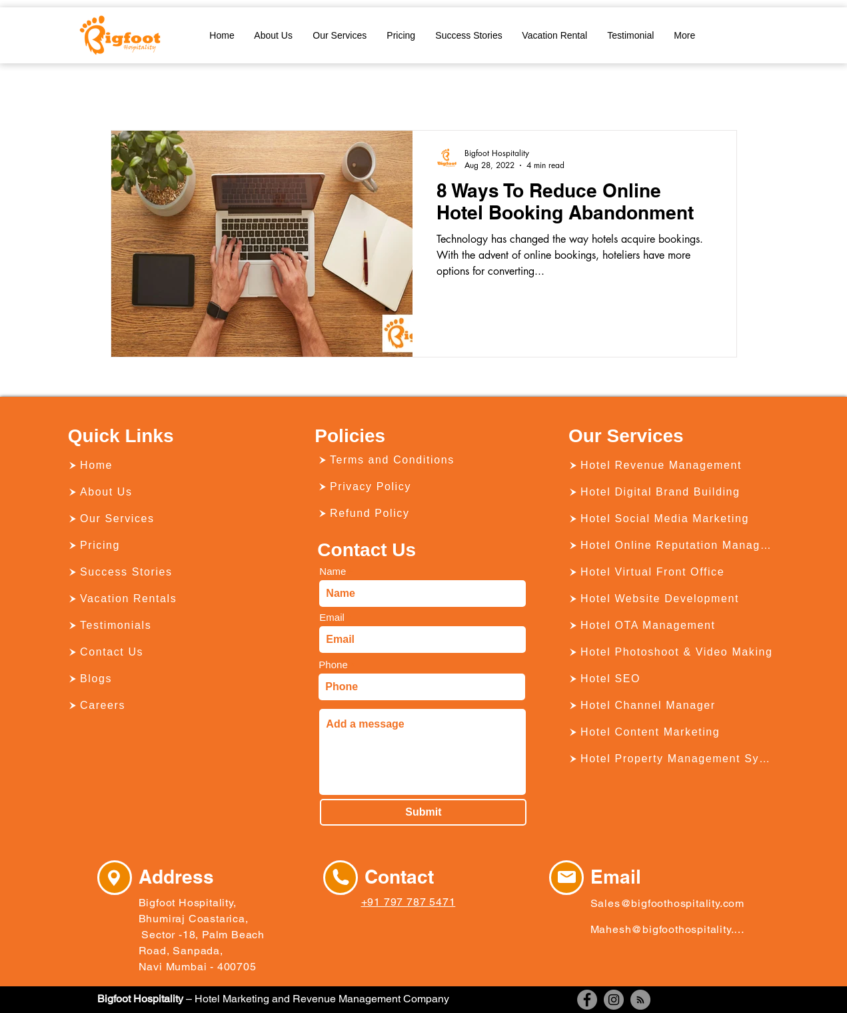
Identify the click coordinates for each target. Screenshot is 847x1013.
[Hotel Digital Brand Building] (671, 492)
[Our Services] (171, 519)
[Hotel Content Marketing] (671, 732)
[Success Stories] (171, 572)
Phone (333, 665)
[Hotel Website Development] (671, 599)
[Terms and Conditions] (421, 460)
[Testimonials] (171, 626)
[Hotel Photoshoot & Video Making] (671, 652)
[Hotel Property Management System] (671, 759)
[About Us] (171, 492)
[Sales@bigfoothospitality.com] (670, 903)
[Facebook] (587, 1000)
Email (332, 617)
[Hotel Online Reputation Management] (671, 546)
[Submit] (423, 812)
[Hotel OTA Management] (671, 626)
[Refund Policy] (421, 514)
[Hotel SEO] (671, 679)
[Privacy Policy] (421, 487)
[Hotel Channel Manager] (671, 706)
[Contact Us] (171, 652)
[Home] (171, 465)
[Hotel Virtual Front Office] (671, 572)
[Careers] (171, 706)
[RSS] (640, 1000)
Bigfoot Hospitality (140, 998)
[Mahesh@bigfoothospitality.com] (667, 929)
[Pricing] (171, 546)
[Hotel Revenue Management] (671, 465)
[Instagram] (614, 1000)
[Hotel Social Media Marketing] (671, 519)
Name (332, 571)
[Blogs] (171, 679)
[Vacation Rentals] (171, 599)
